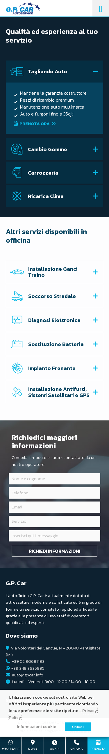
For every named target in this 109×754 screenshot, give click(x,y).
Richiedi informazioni (54, 551)
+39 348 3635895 (27, 668)
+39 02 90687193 (28, 661)
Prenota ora (34, 123)
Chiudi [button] (78, 726)
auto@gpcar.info (27, 675)
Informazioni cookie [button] (36, 726)
